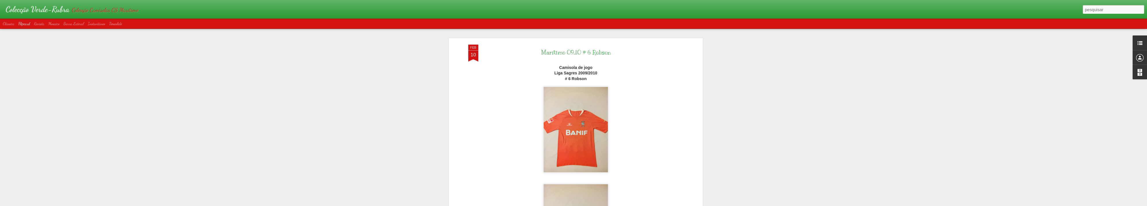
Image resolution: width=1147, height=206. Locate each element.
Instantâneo (96, 23)
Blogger (599, 203)
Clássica (8, 23)
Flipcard (24, 23)
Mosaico (53, 23)
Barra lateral (73, 23)
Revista (39, 23)
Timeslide (115, 23)
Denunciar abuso (619, 203)
